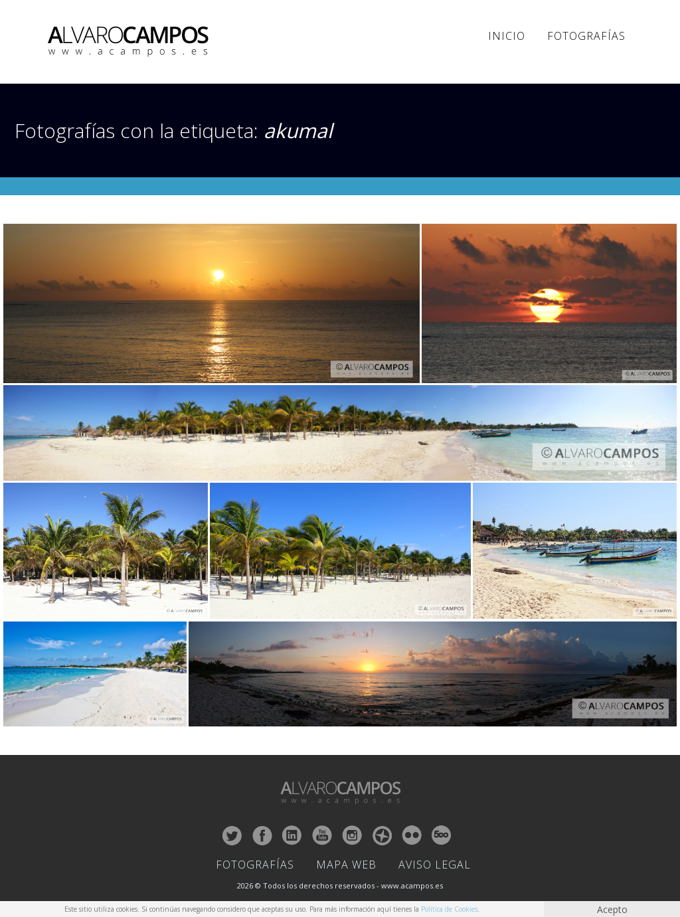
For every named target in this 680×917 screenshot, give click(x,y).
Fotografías (586, 36)
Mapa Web (346, 864)
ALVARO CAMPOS (130, 42)
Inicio (506, 36)
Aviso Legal (434, 864)
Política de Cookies (449, 909)
